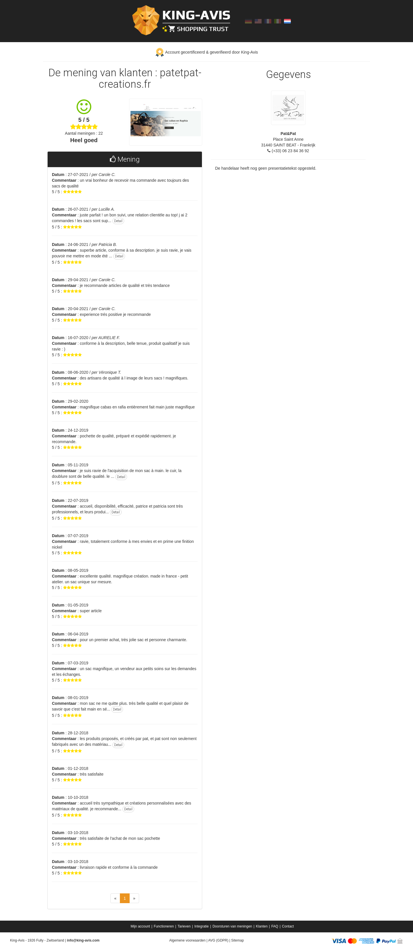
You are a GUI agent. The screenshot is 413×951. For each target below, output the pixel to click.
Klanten (262, 926)
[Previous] (115, 898)
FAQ (274, 926)
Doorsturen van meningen (232, 926)
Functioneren (164, 926)
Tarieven (184, 926)
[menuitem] (141, 926)
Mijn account (140, 926)
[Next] (134, 898)
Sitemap (237, 940)
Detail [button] (118, 221)
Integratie (201, 926)
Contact (288, 926)
